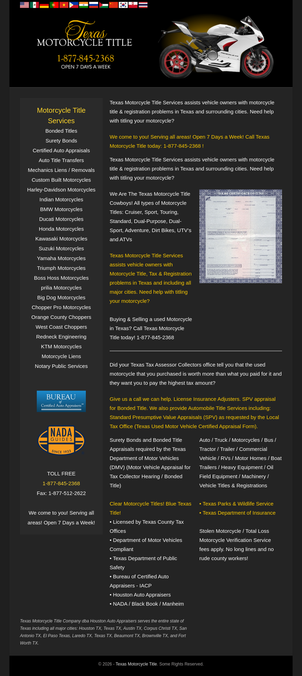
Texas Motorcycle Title (136, 664)
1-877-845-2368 (61, 483)
